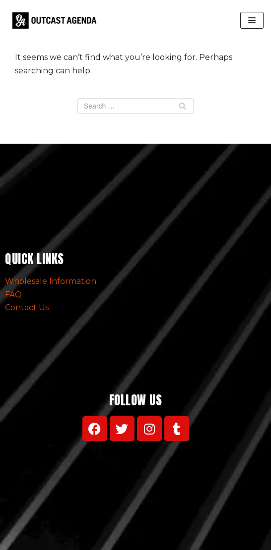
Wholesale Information (50, 281)
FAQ (13, 294)
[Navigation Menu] (252, 20)
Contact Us (27, 307)
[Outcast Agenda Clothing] (56, 20)
